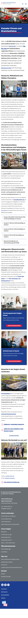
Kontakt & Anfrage (5, 576)
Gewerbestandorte (6, 537)
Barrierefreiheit (5, 594)
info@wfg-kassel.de (10, 478)
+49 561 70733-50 (9, 476)
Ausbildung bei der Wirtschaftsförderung (11, 567)
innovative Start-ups (19, 199)
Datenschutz (4, 591)
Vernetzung (4, 210)
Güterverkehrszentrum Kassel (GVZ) (10, 524)
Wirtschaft (12, 46)
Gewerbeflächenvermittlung (8, 516)
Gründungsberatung (6, 518)
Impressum (4, 588)
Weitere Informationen (14, 325)
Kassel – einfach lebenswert (8, 542)
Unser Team (4, 564)
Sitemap (3, 598)
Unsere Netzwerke (5, 521)
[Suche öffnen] (23, 4)
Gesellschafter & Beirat (6, 562)
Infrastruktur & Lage (6, 534)
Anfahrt (3, 573)
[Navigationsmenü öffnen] (26, 4)
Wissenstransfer (6, 68)
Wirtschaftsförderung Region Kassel (10, 559)
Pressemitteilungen (6, 549)
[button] (14, 218)
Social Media (4, 551)
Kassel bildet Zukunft (6, 540)
